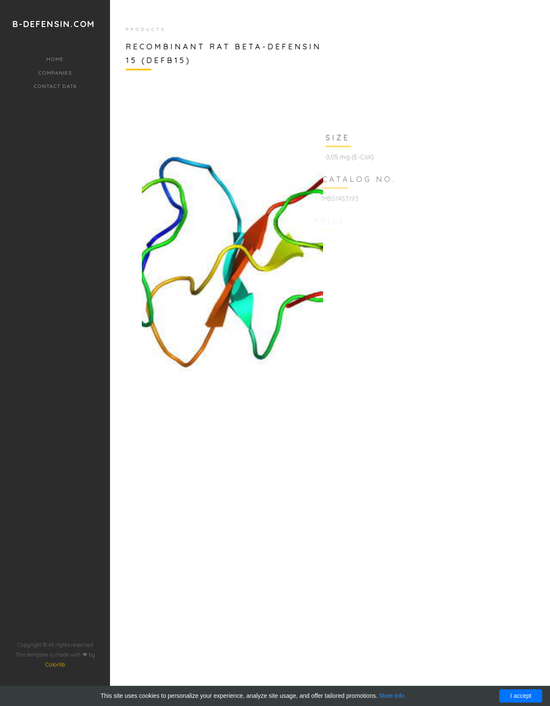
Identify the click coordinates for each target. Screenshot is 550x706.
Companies (55, 73)
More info (391, 695)
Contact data (55, 86)
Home (55, 59)
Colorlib (55, 644)
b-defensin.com (53, 24)
